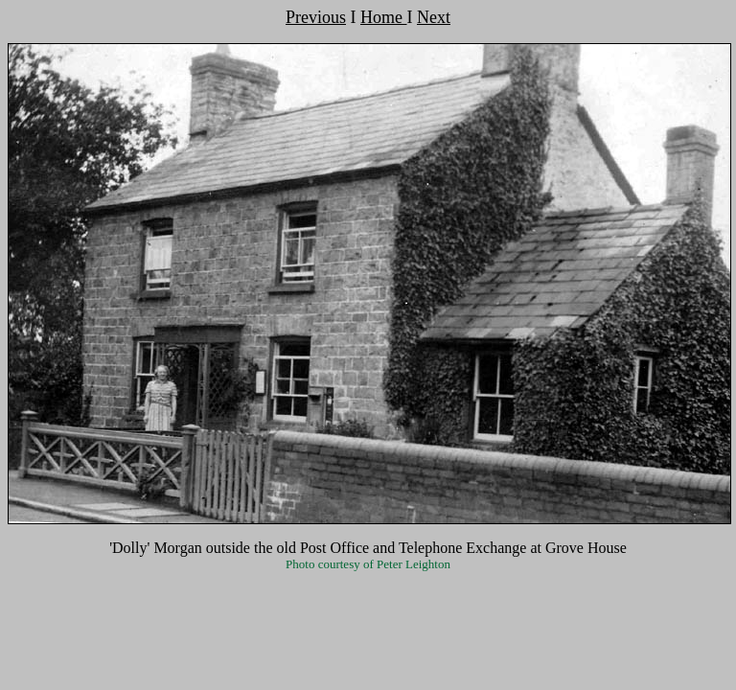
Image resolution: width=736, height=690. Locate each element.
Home (383, 17)
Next (433, 17)
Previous (316, 17)
